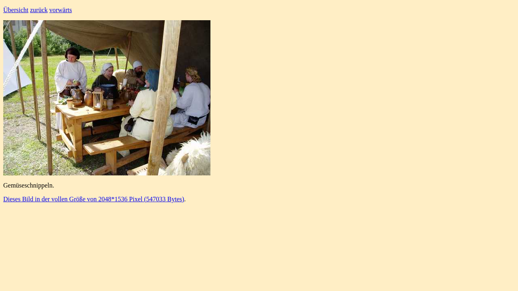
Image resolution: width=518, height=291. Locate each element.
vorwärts (60, 9)
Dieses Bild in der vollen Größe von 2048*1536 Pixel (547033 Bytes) (93, 199)
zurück (39, 9)
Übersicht (15, 9)
